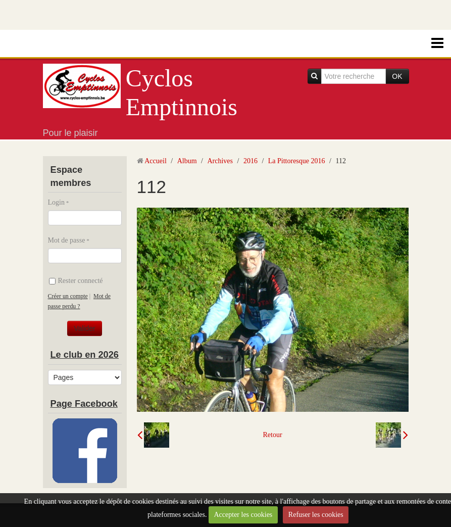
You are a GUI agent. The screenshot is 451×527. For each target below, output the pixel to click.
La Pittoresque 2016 (296, 161)
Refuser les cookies (315, 514)
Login (56, 202)
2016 (250, 161)
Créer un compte (68, 296)
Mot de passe (66, 240)
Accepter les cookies (243, 514)
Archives (220, 161)
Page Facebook (84, 404)
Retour (272, 435)
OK (397, 76)
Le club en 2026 (85, 355)
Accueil (155, 161)
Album (187, 161)
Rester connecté (76, 280)
